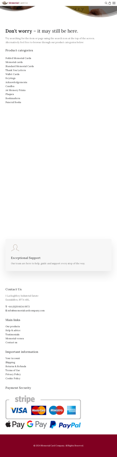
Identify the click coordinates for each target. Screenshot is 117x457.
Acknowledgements (16, 82)
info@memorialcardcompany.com (26, 310)
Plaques (9, 94)
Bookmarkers (12, 98)
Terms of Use (12, 370)
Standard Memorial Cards (19, 66)
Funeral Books (13, 102)
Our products (12, 326)
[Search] (106, 3)
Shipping (10, 362)
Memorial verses (14, 338)
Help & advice (13, 330)
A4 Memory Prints (15, 90)
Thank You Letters (15, 70)
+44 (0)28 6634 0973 (19, 306)
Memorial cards (14, 62)
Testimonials (12, 334)
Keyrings (10, 78)
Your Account (12, 358)
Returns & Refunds (15, 366)
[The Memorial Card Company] (18, 3)
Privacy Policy (13, 374)
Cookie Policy (12, 378)
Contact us (11, 342)
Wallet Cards (12, 74)
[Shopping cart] (109, 3)
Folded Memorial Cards (18, 58)
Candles (9, 86)
